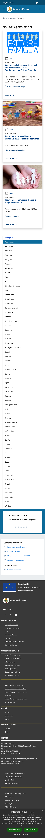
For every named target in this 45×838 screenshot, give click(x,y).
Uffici (7, 631)
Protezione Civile (11, 422)
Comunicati (9, 716)
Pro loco (8, 418)
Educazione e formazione (14, 685)
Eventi (7, 352)
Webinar (8, 506)
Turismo (8, 488)
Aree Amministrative (12, 628)
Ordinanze (9, 391)
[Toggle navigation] (4, 9)
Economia (8, 330)
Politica (7, 409)
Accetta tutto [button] (14, 830)
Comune (8, 316)
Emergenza (9, 343)
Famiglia (8, 356)
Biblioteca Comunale (12, 286)
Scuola (7, 444)
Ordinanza (9, 387)
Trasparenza (9, 479)
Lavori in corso (10, 369)
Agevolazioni (9, 242)
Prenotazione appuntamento (15, 773)
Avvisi (9, 59)
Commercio (9, 312)
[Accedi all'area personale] (37, 2)
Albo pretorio (9, 797)
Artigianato (9, 268)
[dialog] (22, 823)
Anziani (8, 264)
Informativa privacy (12, 800)
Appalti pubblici (10, 668)
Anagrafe (8, 259)
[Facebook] (5, 615)
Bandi (7, 281)
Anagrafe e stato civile (13, 655)
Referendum (9, 431)
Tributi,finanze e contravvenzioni (16, 692)
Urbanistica (9, 497)
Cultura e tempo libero (13, 658)
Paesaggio (8, 396)
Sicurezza (8, 457)
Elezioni (8, 338)
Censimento (9, 294)
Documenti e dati (11, 645)
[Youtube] (16, 615)
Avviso (7, 272)
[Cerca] (40, 9)
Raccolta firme (10, 426)
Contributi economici (12, 321)
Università (9, 492)
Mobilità (8, 378)
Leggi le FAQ (9, 780)
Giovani (8, 360)
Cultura (8, 325)
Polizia (7, 413)
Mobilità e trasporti (12, 675)
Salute (7, 435)
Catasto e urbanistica (12, 672)
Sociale (7, 462)
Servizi (7, 453)
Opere (7, 382)
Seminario (8, 448)
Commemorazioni (11, 308)
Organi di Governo (11, 624)
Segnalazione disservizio (13, 776)
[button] (22, 834)
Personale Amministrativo (14, 641)
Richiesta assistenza (12, 783)
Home (5, 18)
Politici (7, 638)
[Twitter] (10, 615)
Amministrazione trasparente (15, 793)
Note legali (9, 803)
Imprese (8, 365)
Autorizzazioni (10, 702)
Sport (7, 470)
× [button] (42, 811)
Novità (12, 18)
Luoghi (7, 728)
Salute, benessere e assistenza (16, 699)
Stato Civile (9, 475)
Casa (7, 290)
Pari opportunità (11, 404)
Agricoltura (9, 246)
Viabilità (8, 501)
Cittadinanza (9, 299)
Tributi (7, 484)
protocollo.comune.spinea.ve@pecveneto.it (21, 758)
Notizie (7, 712)
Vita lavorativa (10, 662)
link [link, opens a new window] (22, 825)
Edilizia (7, 334)
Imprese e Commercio (12, 665)
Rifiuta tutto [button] (31, 830)
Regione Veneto (8, 2)
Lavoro (7, 374)
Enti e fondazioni (11, 635)
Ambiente (8, 250)
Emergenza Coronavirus (13, 347)
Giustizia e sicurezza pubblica (15, 689)
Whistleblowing (10, 807)
